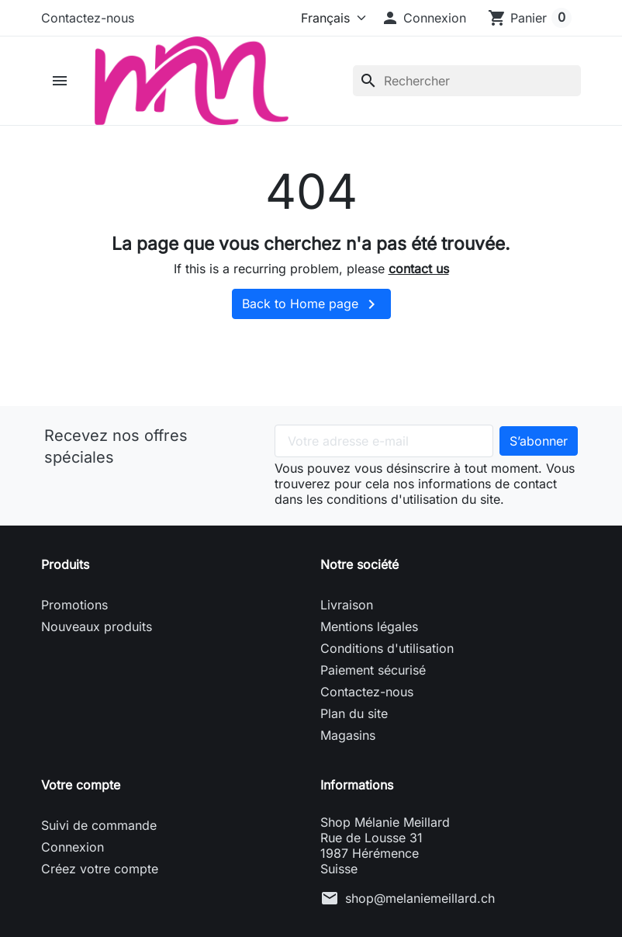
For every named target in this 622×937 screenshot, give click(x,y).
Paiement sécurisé (373, 670)
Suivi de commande (99, 825)
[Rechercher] (467, 80)
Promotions (74, 605)
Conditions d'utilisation (387, 648)
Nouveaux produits (96, 626)
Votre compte (80, 785)
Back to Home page (311, 304)
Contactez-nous (87, 18)
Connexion (72, 847)
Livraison (346, 605)
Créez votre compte (99, 868)
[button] (423, 18)
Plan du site (354, 713)
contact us (419, 268)
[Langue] (330, 18)
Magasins (347, 735)
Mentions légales (369, 626)
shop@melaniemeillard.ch (420, 898)
